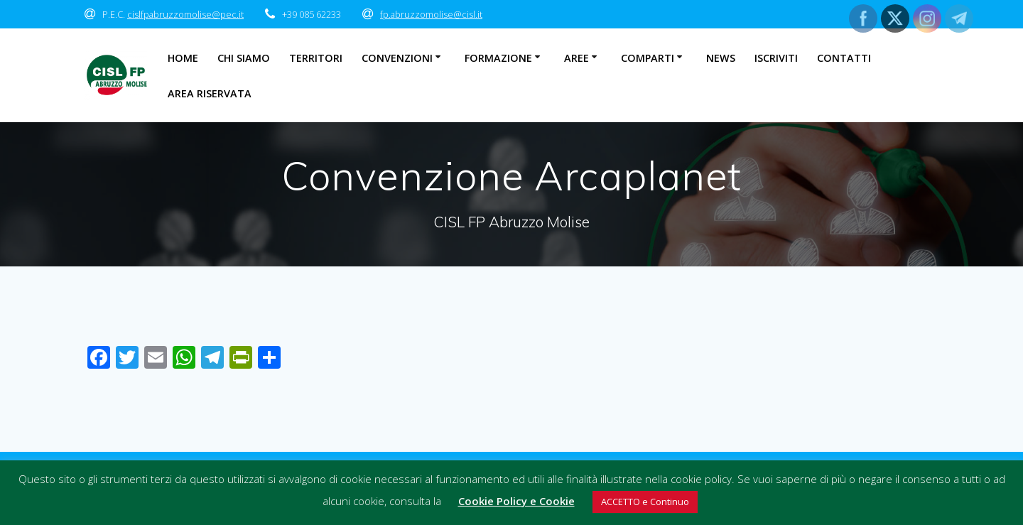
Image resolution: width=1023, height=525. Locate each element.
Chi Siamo (243, 58)
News (720, 58)
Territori (315, 58)
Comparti (647, 58)
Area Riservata (209, 93)
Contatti (844, 58)
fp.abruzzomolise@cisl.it (431, 14)
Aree (576, 58)
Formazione (498, 58)
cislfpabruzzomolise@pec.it (185, 14)
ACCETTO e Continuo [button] (645, 501)
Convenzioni (397, 58)
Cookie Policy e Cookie (516, 501)
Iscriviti (776, 58)
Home (183, 58)
